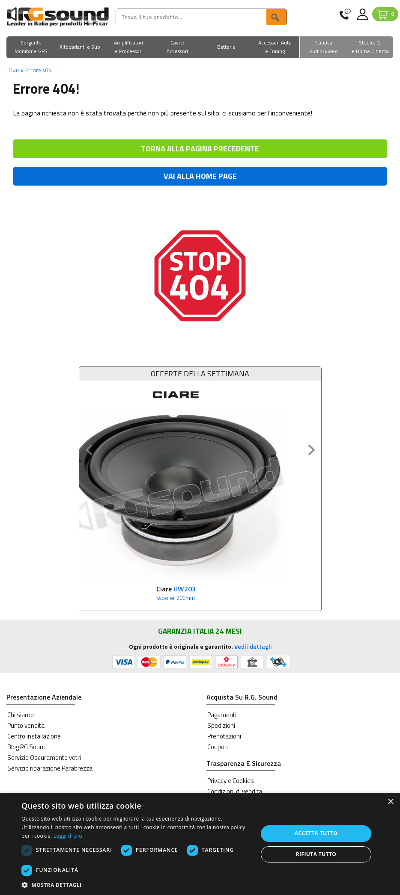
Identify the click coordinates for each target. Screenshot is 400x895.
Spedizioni (221, 725)
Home (16, 69)
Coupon (217, 746)
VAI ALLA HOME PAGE (200, 176)
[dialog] (200, 844)
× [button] (390, 802)
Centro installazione (34, 736)
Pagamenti (221, 714)
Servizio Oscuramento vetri (44, 757)
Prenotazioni (224, 736)
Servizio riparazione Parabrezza (50, 768)
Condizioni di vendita (234, 791)
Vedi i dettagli (253, 645)
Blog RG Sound (27, 746)
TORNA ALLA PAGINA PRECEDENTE (200, 148)
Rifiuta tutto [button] (316, 854)
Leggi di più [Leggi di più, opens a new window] (68, 835)
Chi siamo (20, 714)
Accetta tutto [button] (316, 833)
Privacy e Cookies (230, 781)
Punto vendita (26, 725)
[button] (30, 47)
